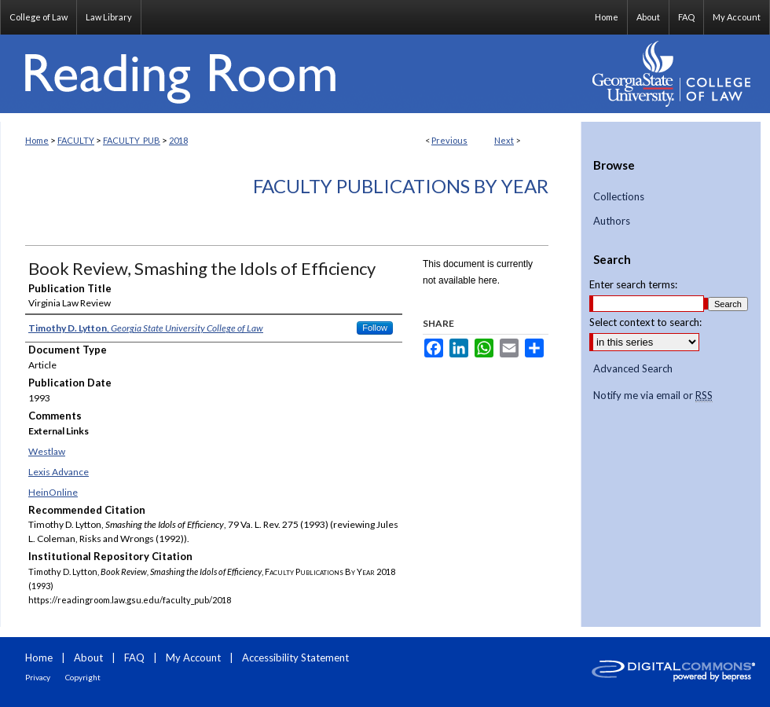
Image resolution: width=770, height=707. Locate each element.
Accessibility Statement (295, 657)
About (88, 657)
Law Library (109, 17)
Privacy (37, 677)
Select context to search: (645, 322)
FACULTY (75, 140)
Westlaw (46, 451)
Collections (618, 197)
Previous (449, 140)
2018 (178, 140)
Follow (374, 327)
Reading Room (290, 74)
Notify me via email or (653, 396)
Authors (611, 221)
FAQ (134, 657)
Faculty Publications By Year (400, 185)
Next (504, 140)
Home (37, 140)
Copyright (83, 677)
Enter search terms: (633, 284)
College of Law (38, 17)
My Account (193, 657)
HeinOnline (53, 492)
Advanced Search (633, 368)
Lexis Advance (58, 472)
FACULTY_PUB (131, 140)
